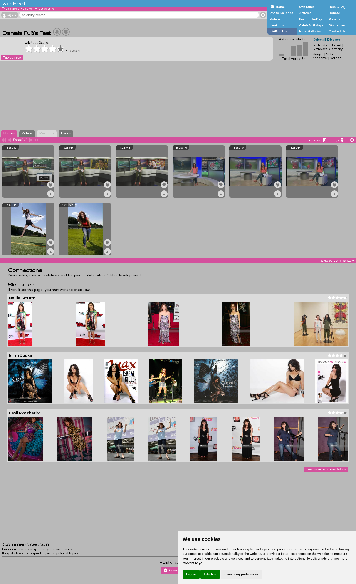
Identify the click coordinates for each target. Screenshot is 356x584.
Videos (275, 19)
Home (280, 6)
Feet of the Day (310, 19)
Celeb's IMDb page (326, 39)
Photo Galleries (281, 12)
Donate (334, 12)
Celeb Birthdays (311, 25)
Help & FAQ (337, 6)
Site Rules (306, 6)
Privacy (334, 19)
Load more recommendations (326, 469)
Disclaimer (337, 25)
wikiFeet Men (279, 31)
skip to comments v (337, 260)
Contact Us (337, 31)
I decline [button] (210, 574)
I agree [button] (191, 574)
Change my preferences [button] (241, 574)
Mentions (277, 25)
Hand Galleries (310, 31)
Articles (305, 12)
